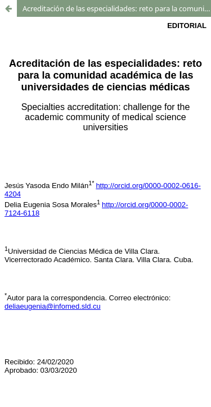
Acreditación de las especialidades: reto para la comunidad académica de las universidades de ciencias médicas (117, 8)
